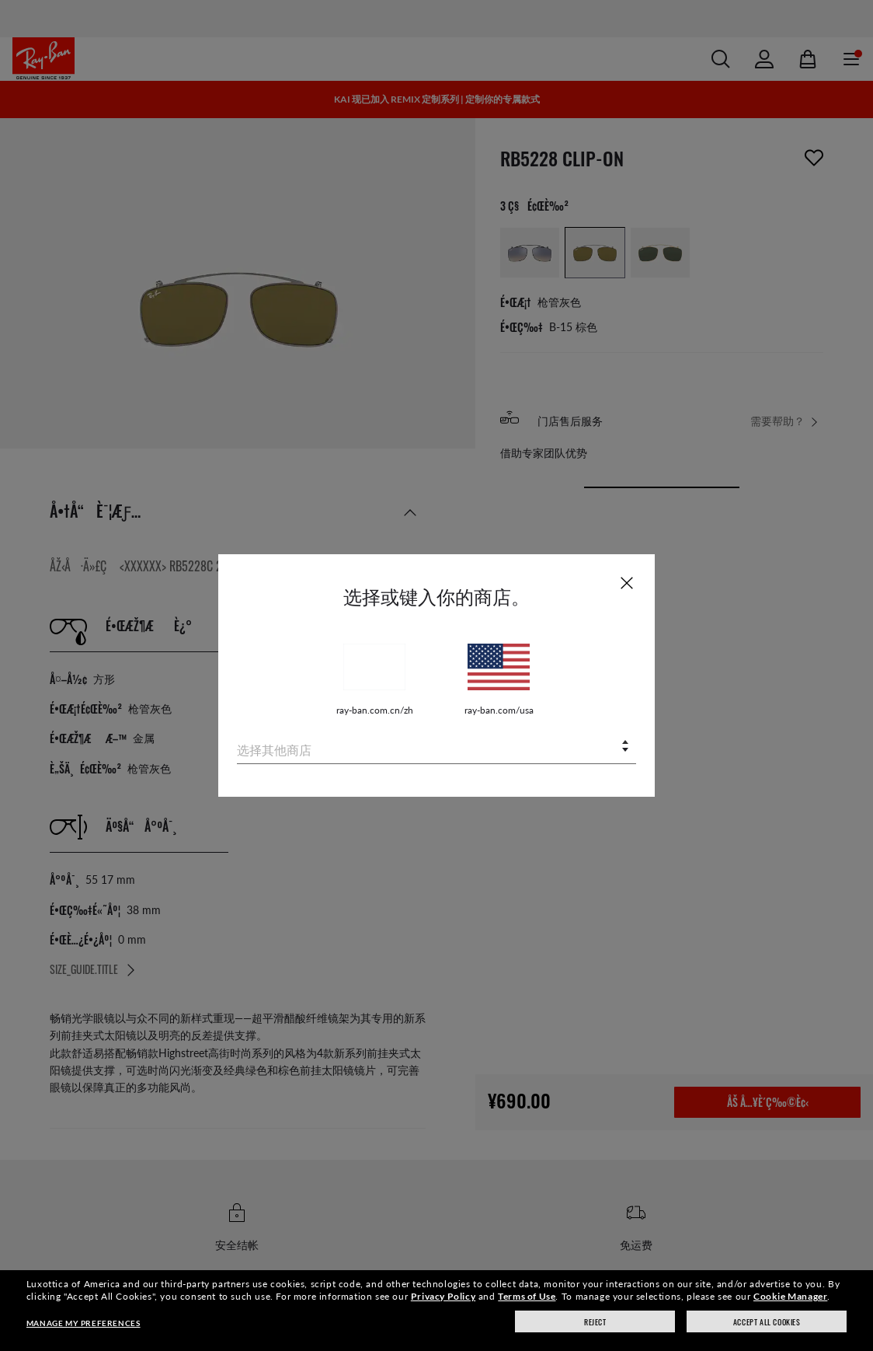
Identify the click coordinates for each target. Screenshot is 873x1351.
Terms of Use (526, 1296)
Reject (595, 1322)
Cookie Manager (790, 1296)
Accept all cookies (767, 1322)
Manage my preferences (83, 1323)
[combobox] (436, 747)
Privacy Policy (443, 1296)
